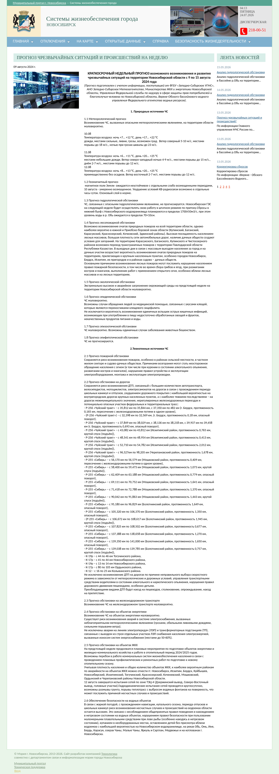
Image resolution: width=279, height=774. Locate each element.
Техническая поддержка (29, 767)
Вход (17, 771)
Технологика (109, 754)
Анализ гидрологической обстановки (241, 72)
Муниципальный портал (30, 763)
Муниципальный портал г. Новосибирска (39, 3)
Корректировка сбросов (232, 166)
